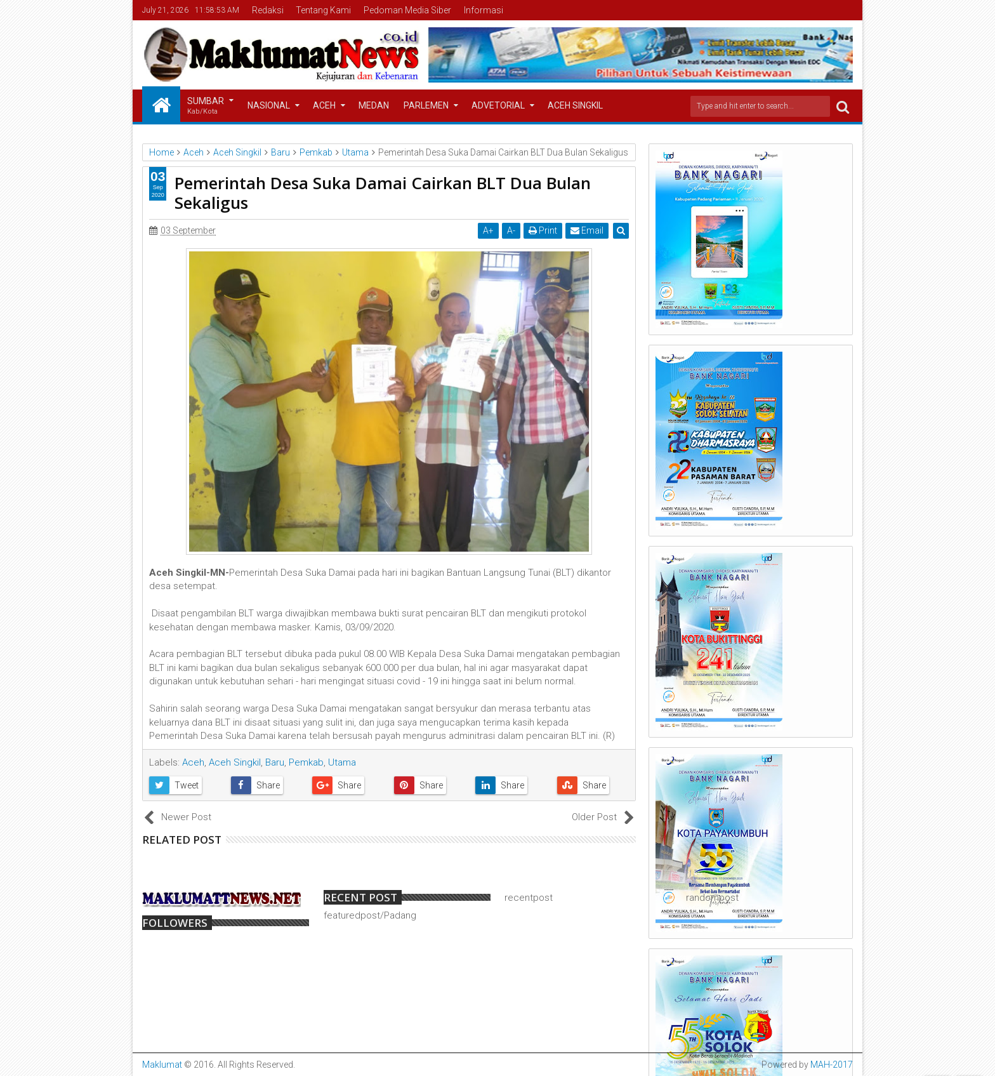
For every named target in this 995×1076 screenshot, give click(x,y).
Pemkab (306, 762)
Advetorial (498, 105)
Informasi (483, 10)
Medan (374, 105)
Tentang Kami (323, 10)
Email (586, 230)
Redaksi (268, 10)
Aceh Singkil (575, 105)
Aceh (324, 105)
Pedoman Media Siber (407, 10)
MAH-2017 (831, 1064)
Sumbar (205, 106)
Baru (274, 762)
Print (543, 230)
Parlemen (426, 105)
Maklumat (162, 1064)
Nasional (268, 105)
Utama (342, 762)
